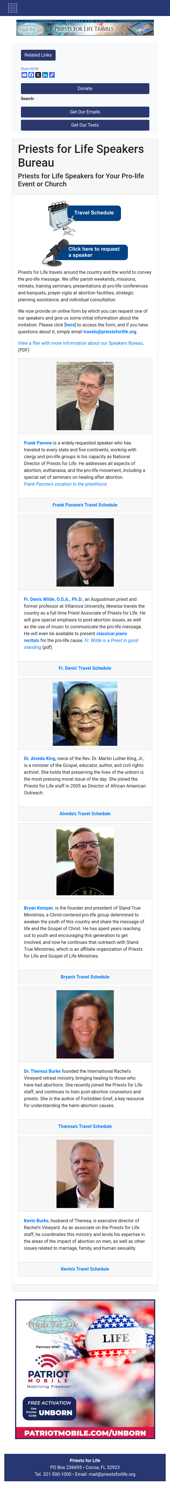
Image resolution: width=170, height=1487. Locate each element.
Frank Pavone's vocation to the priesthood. (66, 484)
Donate (85, 88)
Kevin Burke (36, 1220)
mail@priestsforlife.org (112, 1474)
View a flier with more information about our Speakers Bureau (80, 343)
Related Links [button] (38, 55)
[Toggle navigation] (13, 8)
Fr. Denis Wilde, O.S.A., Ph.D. (53, 599)
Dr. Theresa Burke (42, 1071)
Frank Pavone (38, 443)
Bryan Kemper (38, 908)
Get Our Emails (85, 112)
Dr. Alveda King (39, 758)
